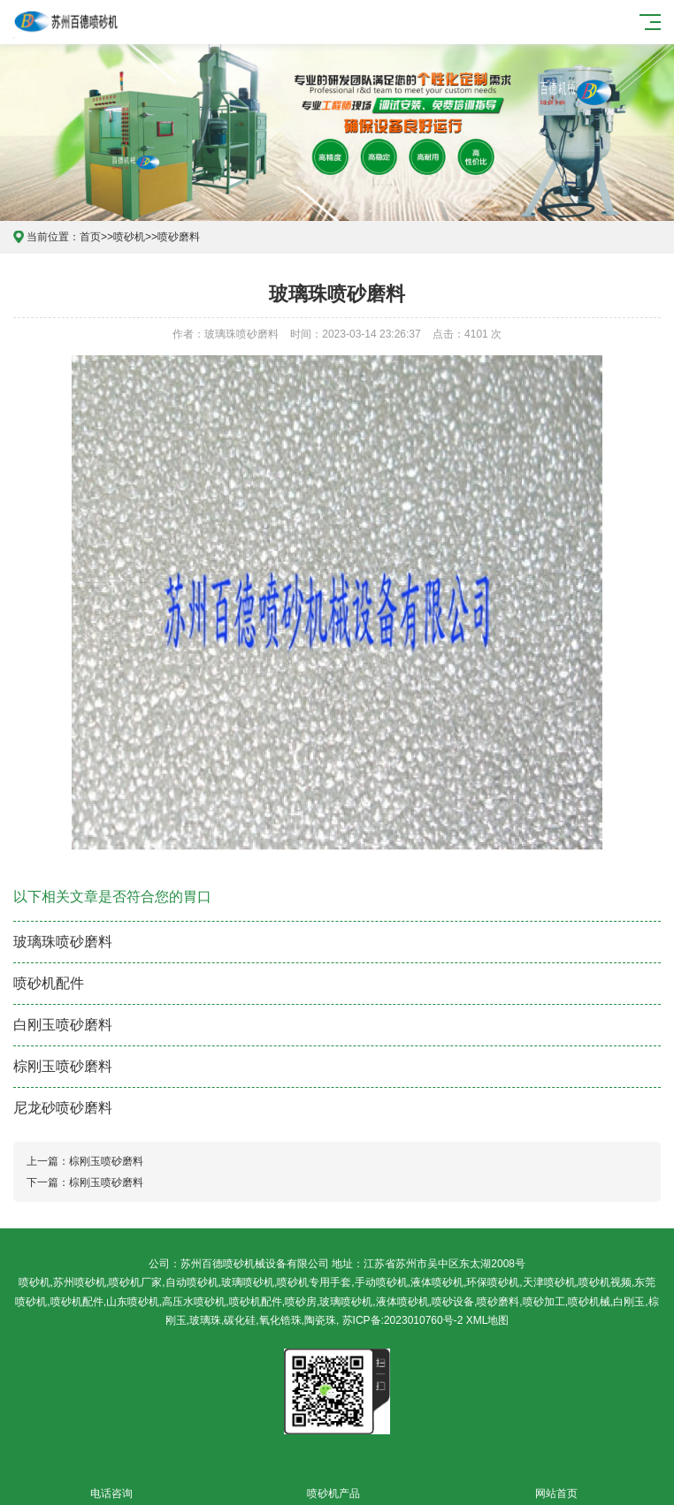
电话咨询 (111, 1483)
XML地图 (487, 1320)
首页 (90, 237)
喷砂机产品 (333, 1483)
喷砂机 (129, 237)
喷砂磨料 (178, 237)
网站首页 (556, 1483)
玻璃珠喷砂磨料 (62, 941)
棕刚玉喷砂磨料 (62, 1066)
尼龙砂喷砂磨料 (62, 1107)
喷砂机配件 (48, 983)
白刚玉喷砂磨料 (62, 1024)
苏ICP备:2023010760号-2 (402, 1320)
